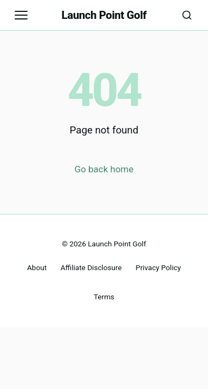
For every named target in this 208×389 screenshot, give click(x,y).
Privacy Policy (158, 267)
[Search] (187, 15)
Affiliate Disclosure (91, 267)
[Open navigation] (21, 15)
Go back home (104, 169)
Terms (104, 296)
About (37, 267)
